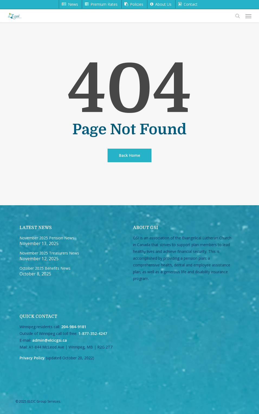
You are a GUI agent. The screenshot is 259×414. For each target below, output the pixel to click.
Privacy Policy (32, 357)
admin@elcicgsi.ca (49, 340)
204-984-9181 (73, 326)
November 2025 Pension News (47, 237)
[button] (248, 16)
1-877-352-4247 (92, 333)
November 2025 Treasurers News (49, 253)
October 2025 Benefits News (45, 268)
